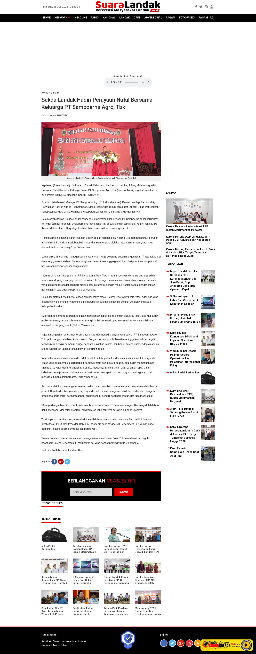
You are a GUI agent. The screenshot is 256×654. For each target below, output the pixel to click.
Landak (55, 92)
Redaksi (46, 641)
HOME (47, 17)
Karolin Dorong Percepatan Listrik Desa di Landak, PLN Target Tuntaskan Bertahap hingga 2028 (148, 552)
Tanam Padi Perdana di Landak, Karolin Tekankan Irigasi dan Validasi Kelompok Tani (116, 614)
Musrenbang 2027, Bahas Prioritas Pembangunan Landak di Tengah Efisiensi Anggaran (148, 614)
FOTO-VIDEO (187, 17)
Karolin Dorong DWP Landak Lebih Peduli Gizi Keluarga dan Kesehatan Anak (115, 550)
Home (44, 92)
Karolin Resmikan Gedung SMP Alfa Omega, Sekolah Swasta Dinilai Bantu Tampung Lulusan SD (147, 583)
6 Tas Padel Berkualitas (48, 548)
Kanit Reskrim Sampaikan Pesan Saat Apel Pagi (184, 452)
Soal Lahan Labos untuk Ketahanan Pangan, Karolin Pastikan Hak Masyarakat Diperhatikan (83, 615)
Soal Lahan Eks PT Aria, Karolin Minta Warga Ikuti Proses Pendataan (52, 613)
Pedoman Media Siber (54, 645)
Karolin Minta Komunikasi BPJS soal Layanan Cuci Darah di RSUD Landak (54, 581)
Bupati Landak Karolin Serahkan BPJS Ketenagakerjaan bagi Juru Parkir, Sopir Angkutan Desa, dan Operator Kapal (116, 584)
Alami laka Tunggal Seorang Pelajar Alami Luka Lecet (184, 412)
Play (246, 645)
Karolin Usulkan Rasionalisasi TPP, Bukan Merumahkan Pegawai (84, 550)
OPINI (137, 17)
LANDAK (124, 17)
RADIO (95, 17)
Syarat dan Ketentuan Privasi (69, 641)
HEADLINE (81, 17)
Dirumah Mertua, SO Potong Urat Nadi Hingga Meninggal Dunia (185, 318)
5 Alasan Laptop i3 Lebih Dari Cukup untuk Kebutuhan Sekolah (83, 581)
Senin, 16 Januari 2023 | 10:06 (54, 115)
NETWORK (61, 17)
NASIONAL (109, 17)
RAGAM (170, 17)
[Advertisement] (128, 48)
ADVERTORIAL (153, 17)
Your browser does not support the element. (128, 82)
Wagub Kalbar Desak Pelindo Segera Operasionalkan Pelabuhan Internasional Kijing (185, 358)
